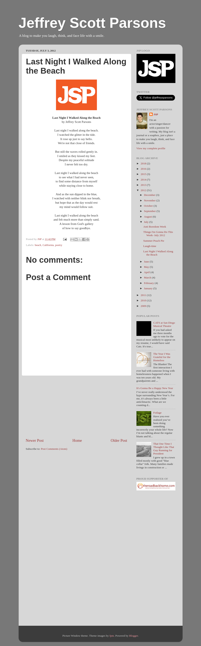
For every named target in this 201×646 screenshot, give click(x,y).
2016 (144, 168)
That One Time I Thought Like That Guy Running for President (163, 448)
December (150, 194)
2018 (144, 163)
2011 (144, 295)
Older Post (119, 440)
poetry (58, 245)
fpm (111, 635)
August (148, 216)
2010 (144, 300)
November (150, 200)
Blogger (133, 635)
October (149, 205)
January (148, 288)
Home (77, 440)
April (147, 272)
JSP (155, 114)
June (147, 261)
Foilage (157, 412)
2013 (144, 184)
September (150, 211)
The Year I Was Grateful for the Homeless (161, 357)
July (146, 221)
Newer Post (35, 440)
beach (38, 245)
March (148, 277)
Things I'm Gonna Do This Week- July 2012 (158, 233)
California (48, 245)
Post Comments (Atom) (54, 448)
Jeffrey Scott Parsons (92, 23)
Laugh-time (149, 246)
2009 (144, 305)
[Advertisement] (76, 406)
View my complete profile (150, 148)
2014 (144, 179)
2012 (144, 190)
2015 (144, 174)
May (147, 266)
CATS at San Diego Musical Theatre (164, 324)
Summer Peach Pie (153, 240)
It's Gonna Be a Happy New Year (154, 388)
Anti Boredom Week (154, 226)
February (149, 283)
